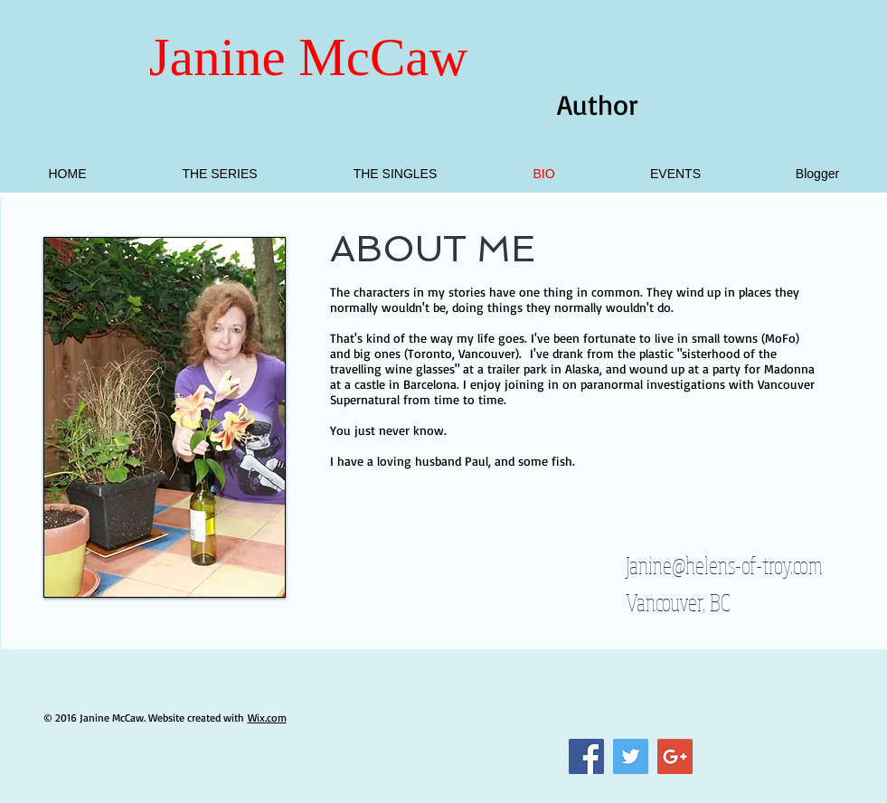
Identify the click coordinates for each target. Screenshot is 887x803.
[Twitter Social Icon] (630, 756)
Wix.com (267, 717)
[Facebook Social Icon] (586, 756)
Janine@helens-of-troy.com (724, 565)
